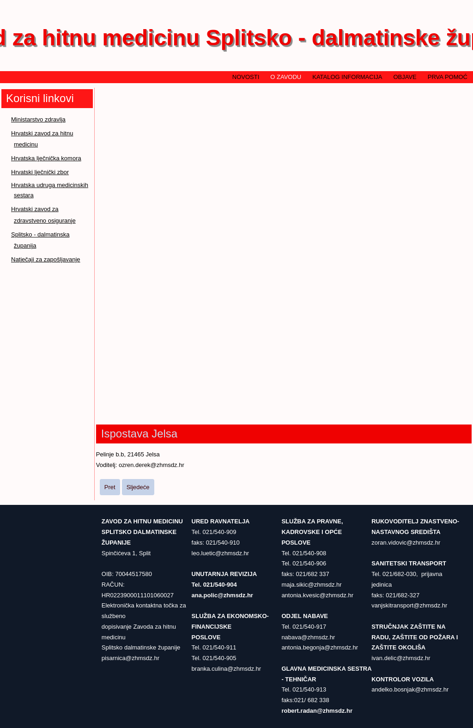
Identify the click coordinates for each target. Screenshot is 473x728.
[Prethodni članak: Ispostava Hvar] (110, 487)
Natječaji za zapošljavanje (45, 259)
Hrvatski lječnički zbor (40, 172)
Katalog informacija (347, 76)
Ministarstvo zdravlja (38, 119)
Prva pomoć (447, 76)
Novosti (246, 76)
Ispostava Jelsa (139, 433)
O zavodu (285, 76)
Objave (404, 76)
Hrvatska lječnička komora (46, 158)
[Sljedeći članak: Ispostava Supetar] (138, 487)
